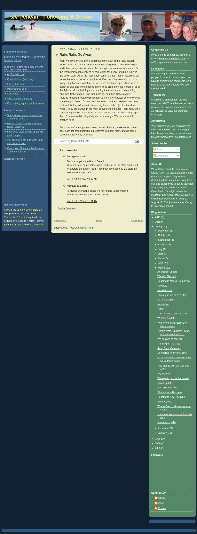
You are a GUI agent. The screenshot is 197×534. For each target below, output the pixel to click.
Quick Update (164, 383)
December (164, 230)
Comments (161, 155)
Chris (161, 503)
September (164, 240)
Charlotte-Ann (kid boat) (20, 79)
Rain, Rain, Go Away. (169, 348)
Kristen (162, 508)
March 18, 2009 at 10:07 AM (82, 179)
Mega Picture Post (167, 387)
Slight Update (164, 401)
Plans (160, 309)
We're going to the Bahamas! (173, 378)
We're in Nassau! (166, 276)
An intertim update (167, 272)
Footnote (162, 285)
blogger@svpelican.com (172, 58)
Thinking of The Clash (169, 343)
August (162, 244)
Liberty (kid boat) (16, 84)
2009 (158, 226)
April (161, 263)
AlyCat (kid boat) (16, 74)
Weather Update (166, 318)
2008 (158, 438)
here (159, 114)
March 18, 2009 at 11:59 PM (82, 201)
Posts (158, 149)
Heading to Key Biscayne (171, 397)
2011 (158, 217)
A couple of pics (166, 299)
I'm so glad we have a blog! (172, 295)
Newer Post (60, 220)
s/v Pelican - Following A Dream (51, 17)
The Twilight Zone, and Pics (172, 313)
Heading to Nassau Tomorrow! (173, 281)
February (163, 428)
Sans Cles (12, 93)
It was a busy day (166, 422)
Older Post (137, 220)
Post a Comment (67, 208)
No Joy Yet (163, 304)
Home (99, 220)
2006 (158, 443)
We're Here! (163, 373)
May (160, 258)
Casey (161, 498)
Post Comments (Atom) (81, 227)
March (162, 267)
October (162, 235)
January (162, 433)
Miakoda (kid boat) (17, 88)
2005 (158, 448)
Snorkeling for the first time (172, 353)
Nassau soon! (164, 290)
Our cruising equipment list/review (25, 103)
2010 (158, 222)
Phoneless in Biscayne (169, 392)
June (161, 254)
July (160, 249)
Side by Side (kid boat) (19, 98)
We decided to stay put (169, 339)
